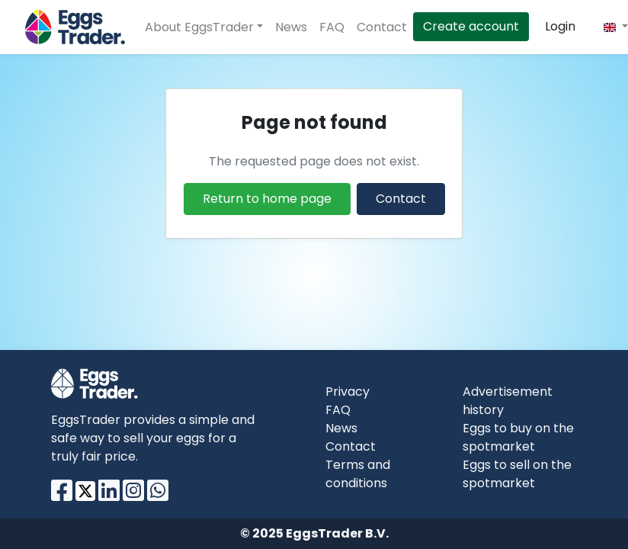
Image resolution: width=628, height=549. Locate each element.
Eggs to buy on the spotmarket (518, 437)
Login (560, 26)
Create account (471, 26)
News (291, 27)
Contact (382, 27)
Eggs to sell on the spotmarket (517, 474)
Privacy (347, 391)
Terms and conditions (357, 474)
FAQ (331, 27)
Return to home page (267, 198)
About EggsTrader (199, 27)
